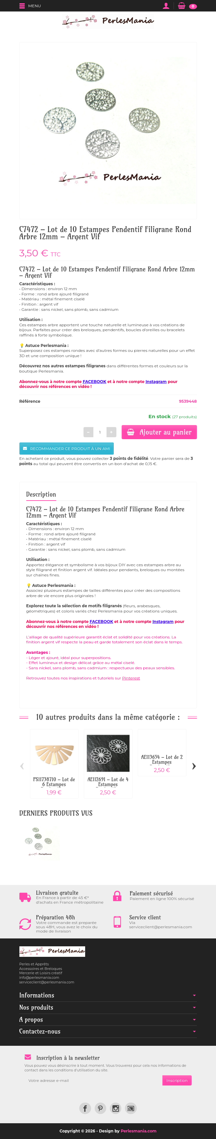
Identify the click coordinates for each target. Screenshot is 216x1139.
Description (41, 494)
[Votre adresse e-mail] (94, 1080)
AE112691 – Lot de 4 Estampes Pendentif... (108, 784)
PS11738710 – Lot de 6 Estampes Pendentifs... (54, 784)
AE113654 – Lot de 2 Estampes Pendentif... (161, 762)
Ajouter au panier (159, 432)
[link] (85, 1108)
